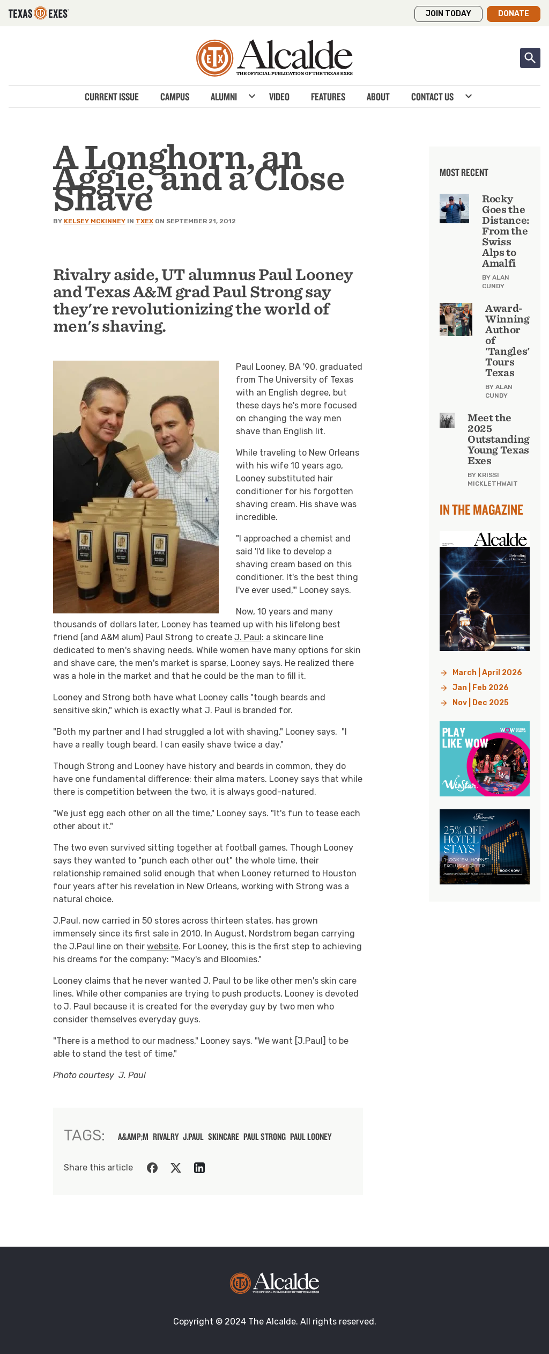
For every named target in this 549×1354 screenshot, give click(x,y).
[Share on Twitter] (175, 1167)
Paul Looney (310, 1136)
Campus (174, 96)
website (163, 946)
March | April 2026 (487, 672)
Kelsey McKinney (94, 221)
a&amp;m (133, 1136)
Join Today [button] (448, 13)
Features (328, 96)
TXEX (144, 221)
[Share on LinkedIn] (199, 1167)
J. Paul (248, 637)
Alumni (224, 96)
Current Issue (112, 96)
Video (279, 96)
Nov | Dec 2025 (480, 702)
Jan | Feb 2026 (480, 687)
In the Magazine (481, 509)
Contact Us (432, 96)
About (378, 96)
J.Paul (193, 1136)
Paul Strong (264, 1136)
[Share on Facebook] (152, 1167)
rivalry (166, 1136)
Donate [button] (513, 13)
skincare (223, 1136)
